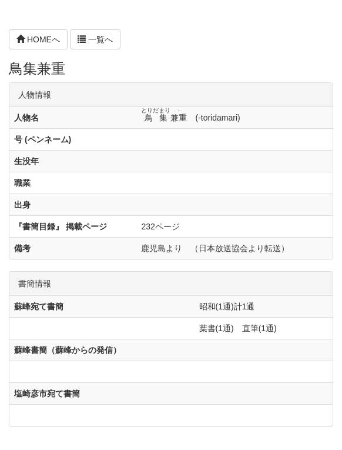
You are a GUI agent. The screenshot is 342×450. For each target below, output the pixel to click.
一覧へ (95, 39)
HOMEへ (38, 39)
